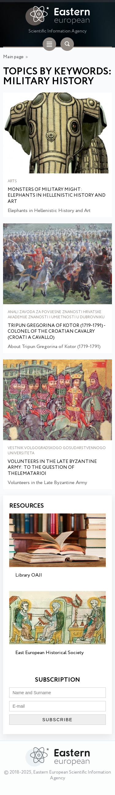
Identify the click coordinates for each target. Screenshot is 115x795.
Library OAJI (28, 575)
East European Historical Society (49, 652)
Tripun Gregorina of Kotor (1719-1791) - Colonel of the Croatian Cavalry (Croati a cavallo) (56, 332)
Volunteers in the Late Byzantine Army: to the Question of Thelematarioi (52, 468)
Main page (13, 57)
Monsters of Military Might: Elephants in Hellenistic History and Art (56, 196)
